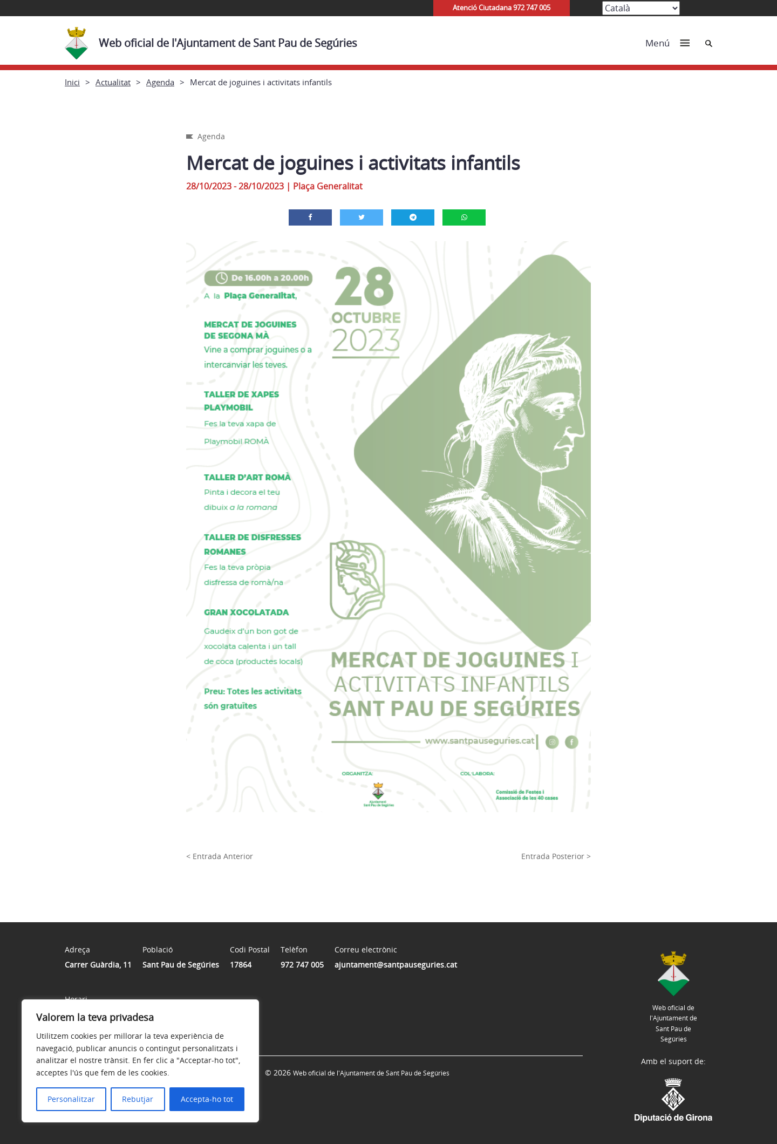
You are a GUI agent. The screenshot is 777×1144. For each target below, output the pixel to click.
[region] (140, 1060)
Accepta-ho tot (207, 1099)
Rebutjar (137, 1099)
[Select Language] (641, 8)
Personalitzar (71, 1099)
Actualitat (113, 82)
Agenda (160, 82)
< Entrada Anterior (219, 856)
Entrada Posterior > (556, 856)
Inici (72, 82)
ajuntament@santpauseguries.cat (396, 964)
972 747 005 (302, 964)
